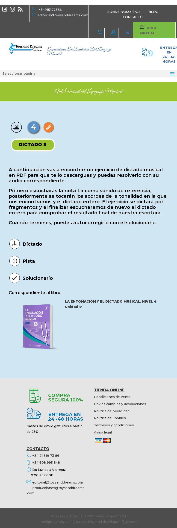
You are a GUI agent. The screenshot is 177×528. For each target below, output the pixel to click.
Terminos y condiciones (114, 425)
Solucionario (38, 278)
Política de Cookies (110, 418)
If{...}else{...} (130, 522)
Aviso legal (103, 432)
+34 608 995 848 (46, 462)
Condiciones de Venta (112, 397)
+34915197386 (50, 10)
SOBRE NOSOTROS (124, 12)
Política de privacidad (112, 411)
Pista (29, 261)
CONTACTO (133, 17)
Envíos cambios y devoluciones (120, 404)
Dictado (32, 244)
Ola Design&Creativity (76, 522)
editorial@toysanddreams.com (63, 15)
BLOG (153, 12)
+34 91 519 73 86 (45, 456)
